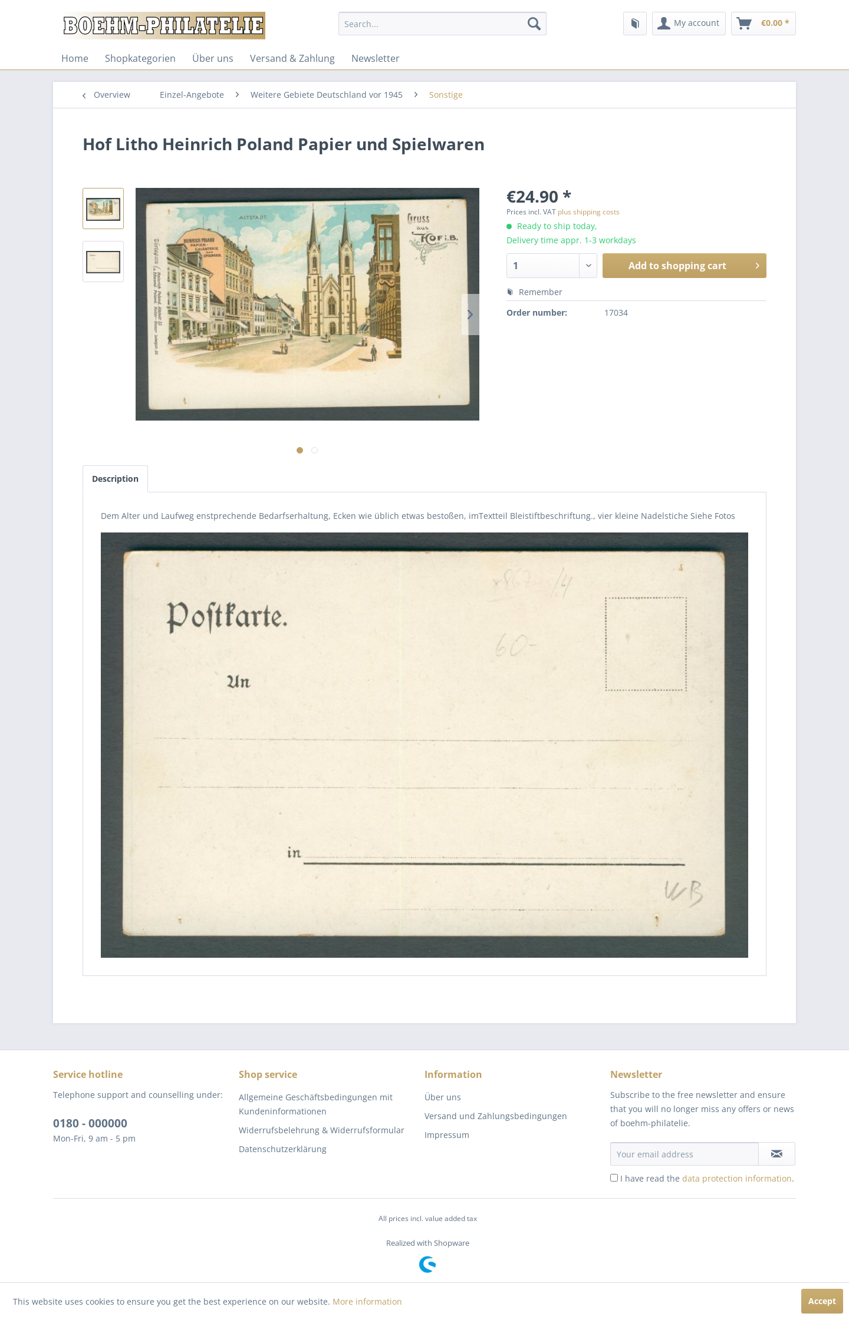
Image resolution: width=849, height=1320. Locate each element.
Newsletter (375, 58)
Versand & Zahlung (292, 58)
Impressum (446, 1134)
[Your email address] (684, 1154)
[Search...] (442, 23)
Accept (822, 1300)
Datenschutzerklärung (283, 1148)
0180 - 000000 (90, 1123)
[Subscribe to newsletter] (776, 1154)
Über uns (212, 58)
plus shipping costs (589, 212)
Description (115, 478)
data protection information (737, 1178)
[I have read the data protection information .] (614, 1178)
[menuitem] (442, 23)
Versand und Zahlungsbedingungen (495, 1115)
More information (367, 1301)
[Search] (534, 23)
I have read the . (707, 1178)
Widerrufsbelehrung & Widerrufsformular (321, 1130)
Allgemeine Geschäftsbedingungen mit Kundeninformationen (316, 1104)
